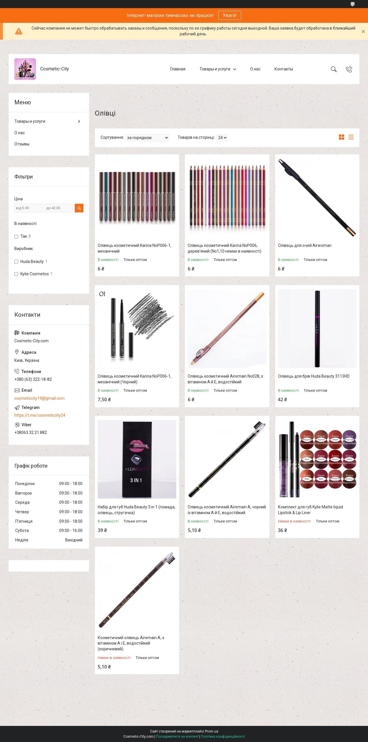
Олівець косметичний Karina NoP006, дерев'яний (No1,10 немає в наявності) (224, 248)
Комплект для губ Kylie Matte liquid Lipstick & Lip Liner (310, 510)
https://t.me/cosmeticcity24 (39, 415)
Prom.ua (211, 731)
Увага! (230, 15)
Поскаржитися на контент (177, 737)
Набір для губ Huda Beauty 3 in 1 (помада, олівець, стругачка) (136, 510)
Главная (177, 69)
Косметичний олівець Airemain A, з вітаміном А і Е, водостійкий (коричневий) (131, 643)
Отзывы (21, 144)
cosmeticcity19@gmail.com (39, 398)
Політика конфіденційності (223, 737)
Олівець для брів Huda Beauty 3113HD (314, 376)
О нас (255, 69)
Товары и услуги (215, 69)
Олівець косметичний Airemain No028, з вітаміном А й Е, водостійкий (225, 379)
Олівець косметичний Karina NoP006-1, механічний (134, 248)
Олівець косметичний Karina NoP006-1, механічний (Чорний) (134, 379)
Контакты (284, 69)
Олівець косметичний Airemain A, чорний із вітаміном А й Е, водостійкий (227, 510)
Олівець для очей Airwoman (304, 245)
